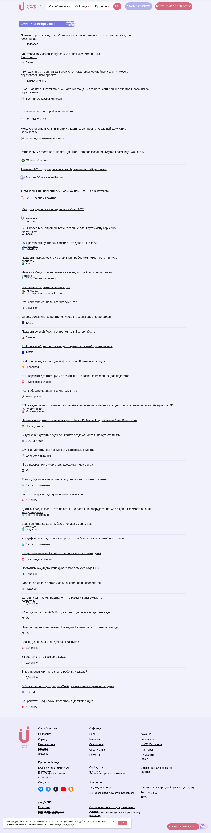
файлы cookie (40, 821)
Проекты (101, 6)
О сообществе (58, 6)
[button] (173, 6)
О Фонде (81, 6)
